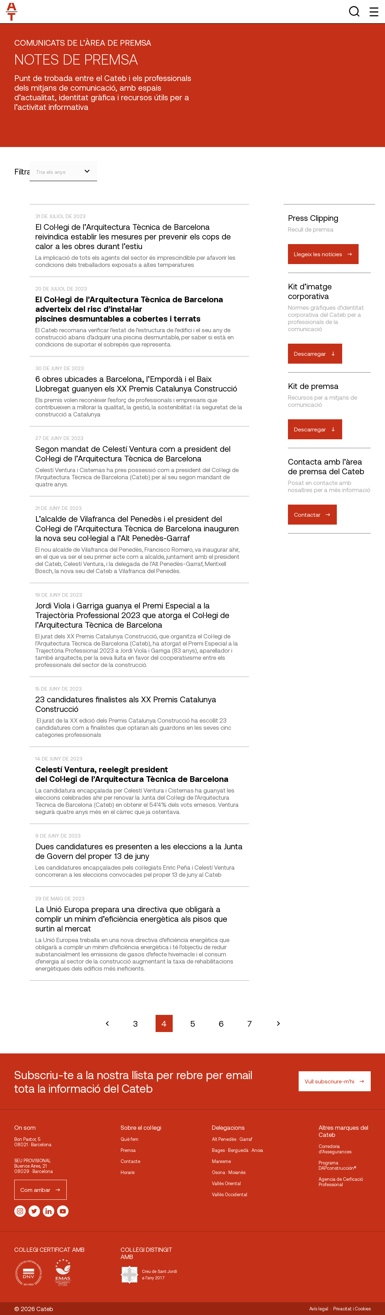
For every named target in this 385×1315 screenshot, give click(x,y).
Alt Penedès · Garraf (232, 1139)
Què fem (129, 1139)
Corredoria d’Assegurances (335, 1149)
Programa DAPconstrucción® (337, 1165)
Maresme (221, 1161)
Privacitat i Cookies (352, 1308)
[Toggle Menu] (373, 11)
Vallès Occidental (229, 1194)
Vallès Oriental (226, 1183)
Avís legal (318, 1308)
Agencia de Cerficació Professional (341, 1182)
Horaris (128, 1172)
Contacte (130, 1161)
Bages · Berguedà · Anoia (237, 1150)
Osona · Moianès (228, 1172)
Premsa (128, 1150)
